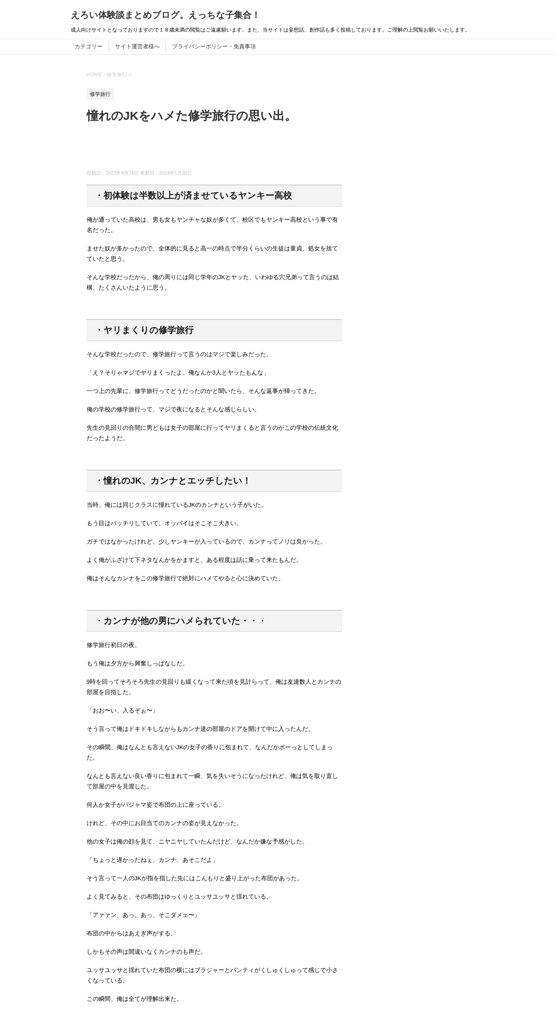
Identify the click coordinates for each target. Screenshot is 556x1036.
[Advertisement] (232, 150)
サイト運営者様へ (137, 46)
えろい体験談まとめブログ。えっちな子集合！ (165, 15)
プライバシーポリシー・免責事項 (214, 46)
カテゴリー (89, 46)
